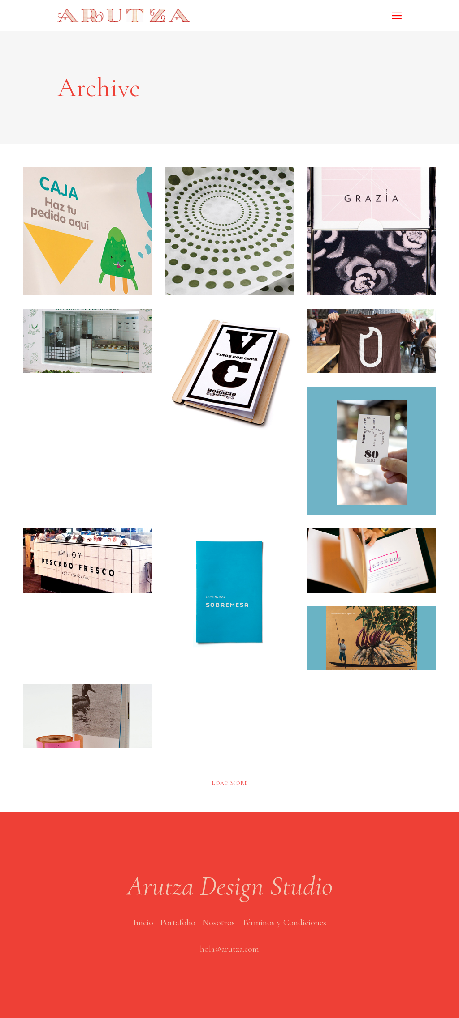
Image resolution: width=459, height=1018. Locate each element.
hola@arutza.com (229, 949)
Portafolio (177, 922)
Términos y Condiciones (284, 922)
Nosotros (218, 922)
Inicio (143, 922)
